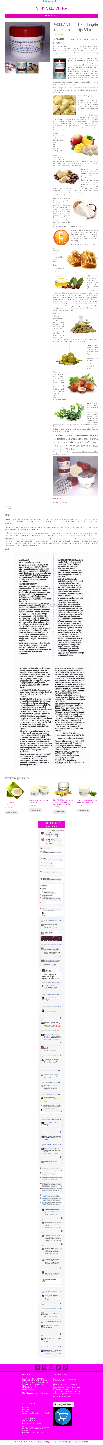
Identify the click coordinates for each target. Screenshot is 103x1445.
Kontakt (26, 1411)
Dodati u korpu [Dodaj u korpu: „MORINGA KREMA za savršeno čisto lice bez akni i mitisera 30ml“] (83, 810)
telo (66, 502)
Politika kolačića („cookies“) (33, 1423)
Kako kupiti (27, 1409)
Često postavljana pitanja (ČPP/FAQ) (36, 1413)
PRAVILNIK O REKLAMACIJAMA (33, 1432)
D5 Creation (64, 1442)
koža (62, 502)
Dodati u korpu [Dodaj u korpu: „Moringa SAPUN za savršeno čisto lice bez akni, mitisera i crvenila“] (11, 813)
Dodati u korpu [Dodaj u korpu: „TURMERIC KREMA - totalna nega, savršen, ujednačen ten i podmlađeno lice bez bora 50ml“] (59, 812)
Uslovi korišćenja (29, 1420)
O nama (26, 1408)
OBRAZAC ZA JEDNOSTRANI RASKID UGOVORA (34, 1430)
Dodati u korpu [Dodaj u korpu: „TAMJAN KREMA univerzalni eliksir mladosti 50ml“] (35, 810)
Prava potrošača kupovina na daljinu (36, 1427)
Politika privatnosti (28, 1418)
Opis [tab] (9, 508)
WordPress (84, 1442)
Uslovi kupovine (28, 1422)
